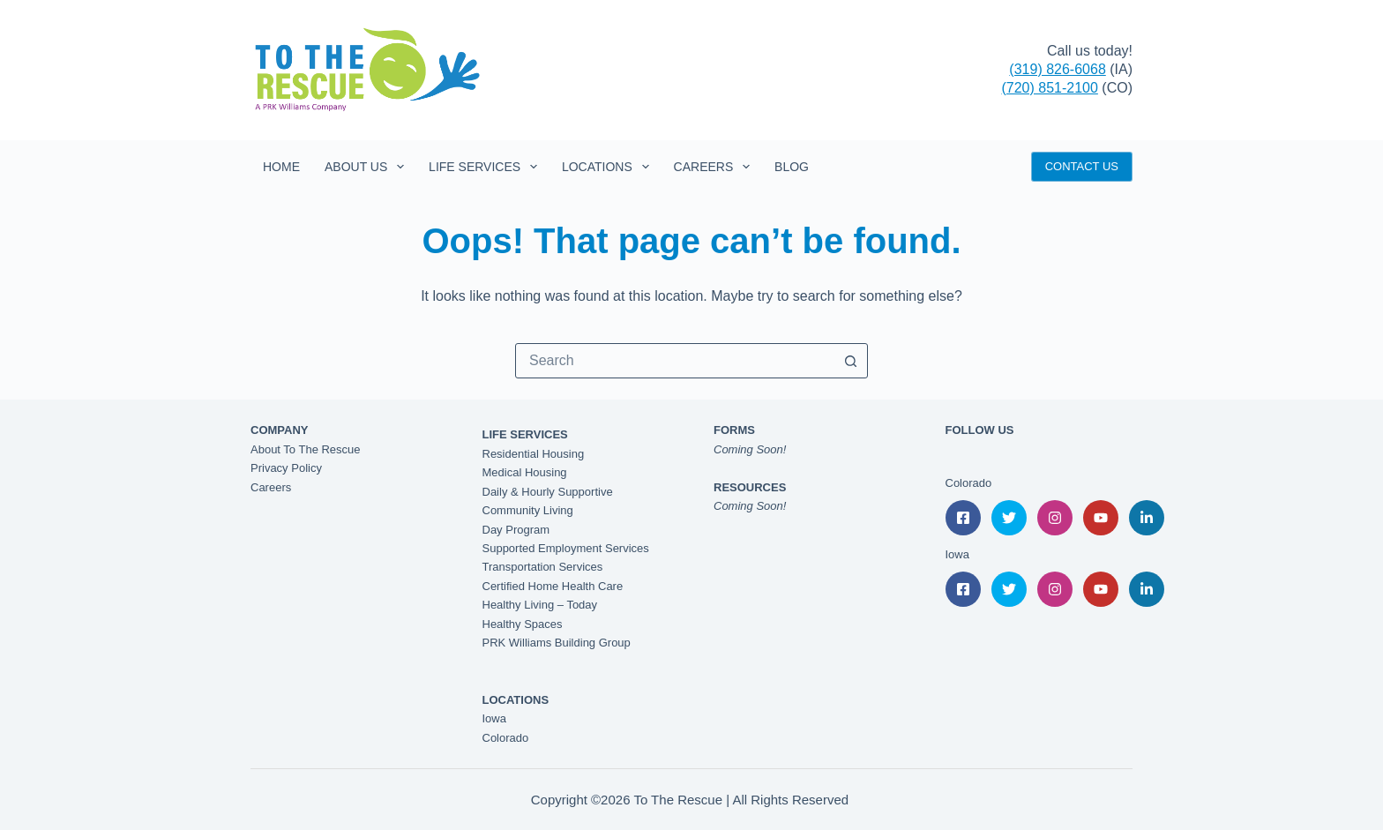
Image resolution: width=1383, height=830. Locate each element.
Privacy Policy (286, 468)
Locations (609, 166)
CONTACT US (1081, 166)
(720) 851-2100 (1049, 87)
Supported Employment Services (565, 548)
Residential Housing (533, 453)
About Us (368, 166)
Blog (791, 167)
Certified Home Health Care (553, 586)
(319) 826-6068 (1057, 69)
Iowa (494, 718)
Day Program (516, 529)
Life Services (486, 166)
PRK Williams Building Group (556, 642)
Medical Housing (524, 472)
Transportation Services (542, 566)
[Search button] (850, 361)
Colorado (505, 737)
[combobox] (675, 360)
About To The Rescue (305, 449)
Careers (715, 166)
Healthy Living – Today (540, 604)
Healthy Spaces (522, 624)
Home (281, 167)
